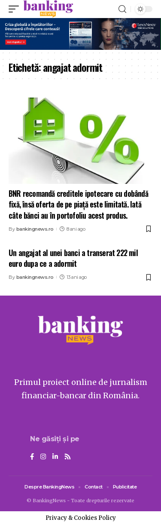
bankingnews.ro (35, 229)
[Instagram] (43, 457)
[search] (122, 9)
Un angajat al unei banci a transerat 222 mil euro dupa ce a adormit (73, 258)
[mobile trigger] (16, 9)
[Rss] (67, 457)
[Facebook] (32, 457)
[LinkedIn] (55, 457)
